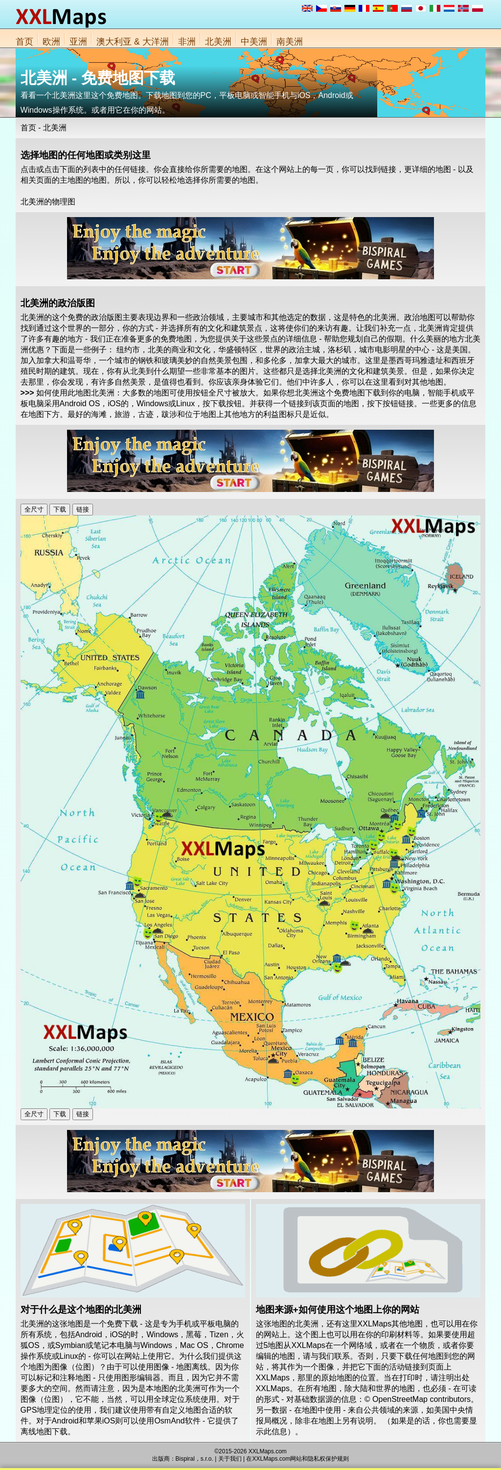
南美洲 (289, 42)
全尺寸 (34, 509)
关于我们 (230, 1458)
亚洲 (78, 42)
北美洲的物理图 (48, 201)
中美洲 (254, 42)
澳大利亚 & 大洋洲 (132, 42)
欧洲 (51, 42)
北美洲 (218, 42)
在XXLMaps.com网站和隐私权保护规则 (297, 1458)
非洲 (187, 42)
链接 (82, 509)
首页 (24, 42)
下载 (59, 509)
